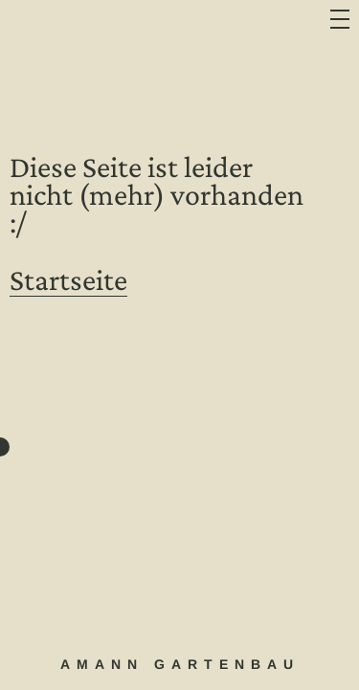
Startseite (68, 279)
